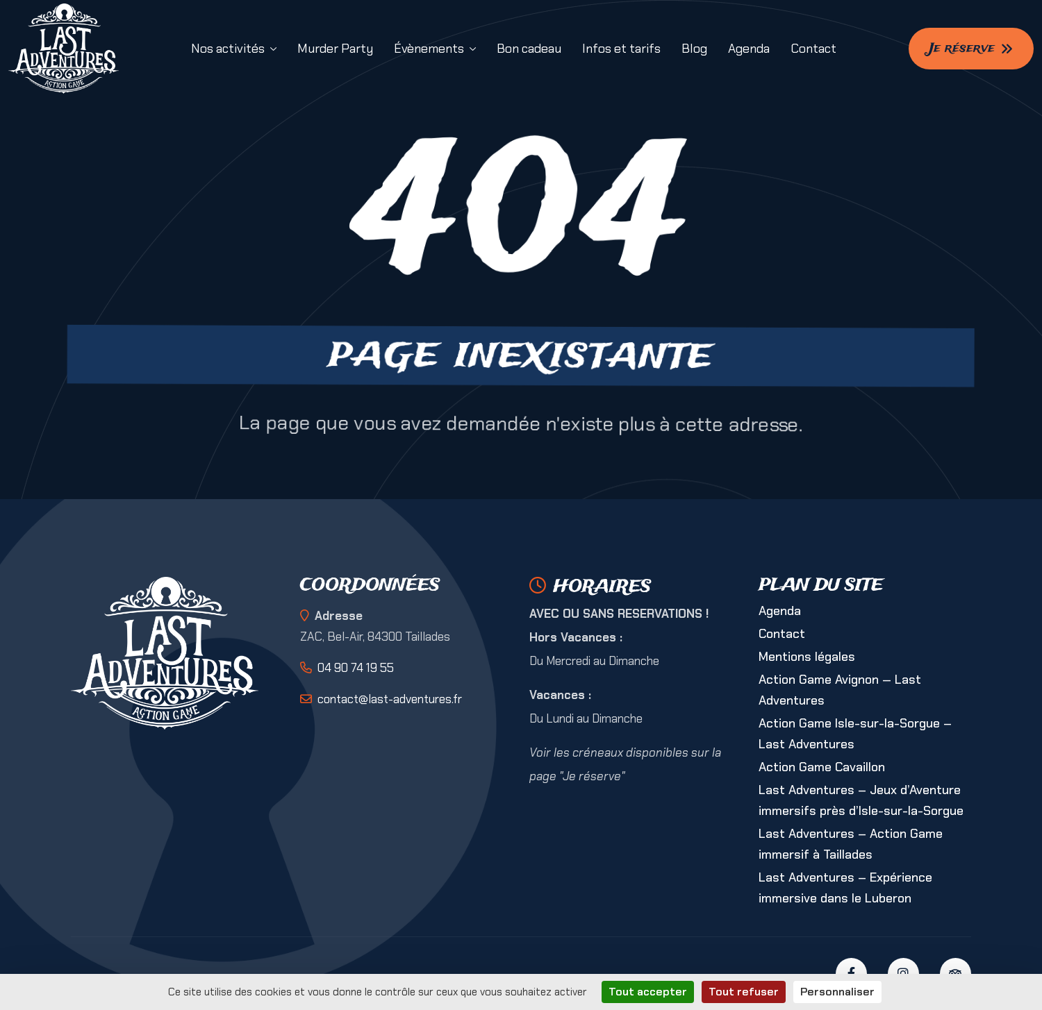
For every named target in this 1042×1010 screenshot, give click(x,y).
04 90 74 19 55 (355, 667)
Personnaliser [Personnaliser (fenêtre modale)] (837, 991)
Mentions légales (807, 656)
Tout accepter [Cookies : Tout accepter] (648, 991)
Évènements (429, 48)
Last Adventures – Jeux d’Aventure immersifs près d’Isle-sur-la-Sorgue (861, 800)
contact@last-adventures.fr (389, 699)
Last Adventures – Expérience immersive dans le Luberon (845, 888)
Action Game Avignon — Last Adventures (840, 690)
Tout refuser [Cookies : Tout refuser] (744, 991)
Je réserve (971, 49)
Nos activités (228, 48)
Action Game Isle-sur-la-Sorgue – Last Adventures (855, 733)
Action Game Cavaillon (822, 767)
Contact (813, 48)
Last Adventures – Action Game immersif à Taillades (851, 844)
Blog (694, 48)
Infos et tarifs (621, 48)
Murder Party (335, 48)
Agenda (749, 48)
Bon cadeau (529, 48)
